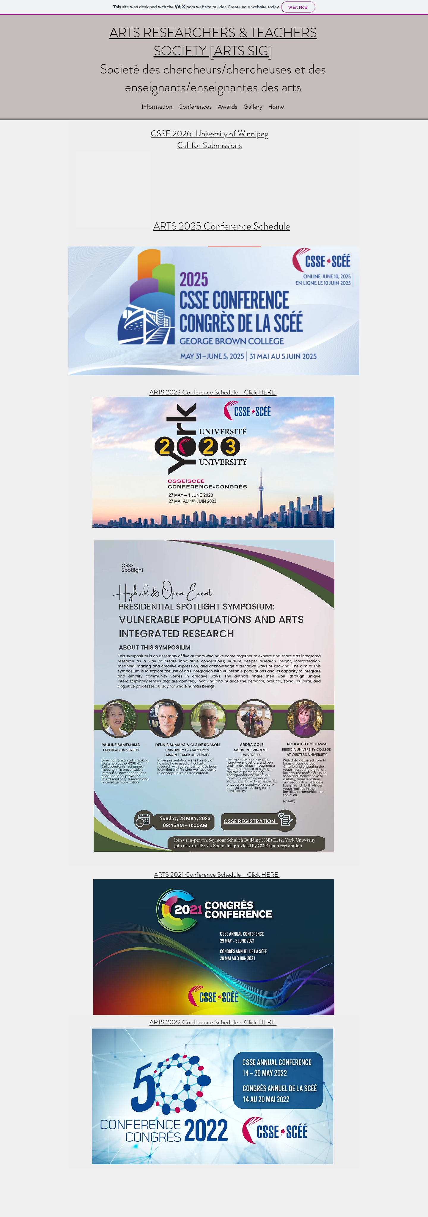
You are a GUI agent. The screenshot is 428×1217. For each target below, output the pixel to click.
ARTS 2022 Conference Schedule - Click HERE (213, 1022)
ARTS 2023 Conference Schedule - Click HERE (213, 392)
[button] (157, 106)
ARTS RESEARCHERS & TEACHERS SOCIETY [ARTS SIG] (213, 41)
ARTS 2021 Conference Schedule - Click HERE (217, 874)
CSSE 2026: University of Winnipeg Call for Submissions (209, 139)
